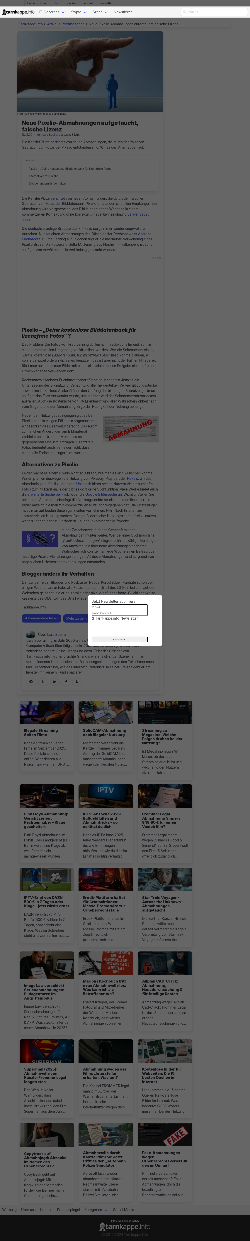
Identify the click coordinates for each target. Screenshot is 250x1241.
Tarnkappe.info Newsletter (116, 618)
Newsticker (123, 12)
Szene (98, 12)
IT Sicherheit (49, 12)
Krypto (75, 12)
